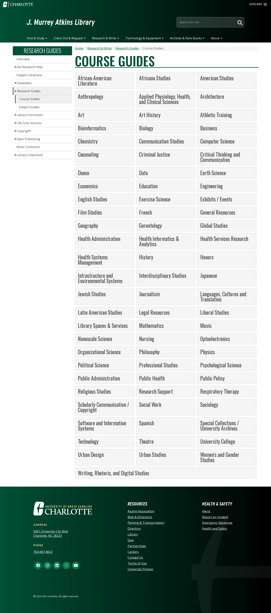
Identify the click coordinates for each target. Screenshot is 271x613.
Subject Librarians (29, 75)
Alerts (206, 511)
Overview (23, 59)
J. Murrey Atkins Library (61, 22)
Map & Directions (140, 517)
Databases (24, 83)
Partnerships (137, 546)
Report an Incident (215, 517)
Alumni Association (141, 511)
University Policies (140, 569)
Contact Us (135, 557)
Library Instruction (30, 115)
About (215, 38)
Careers (133, 552)
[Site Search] (207, 22)
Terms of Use (137, 563)
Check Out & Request (68, 38)
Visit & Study (35, 38)
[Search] (239, 22)
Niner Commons (28, 147)
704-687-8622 (43, 552)
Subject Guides (29, 107)
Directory (134, 528)
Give (131, 540)
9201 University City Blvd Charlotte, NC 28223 (50, 533)
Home (79, 48)
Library (133, 534)
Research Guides (28, 91)
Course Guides (29, 99)
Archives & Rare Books (186, 38)
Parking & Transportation (146, 523)
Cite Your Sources (29, 123)
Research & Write (104, 38)
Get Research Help (30, 67)
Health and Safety (214, 528)
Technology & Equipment (143, 38)
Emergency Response (217, 523)
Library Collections (30, 155)
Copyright (24, 131)
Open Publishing (28, 139)
